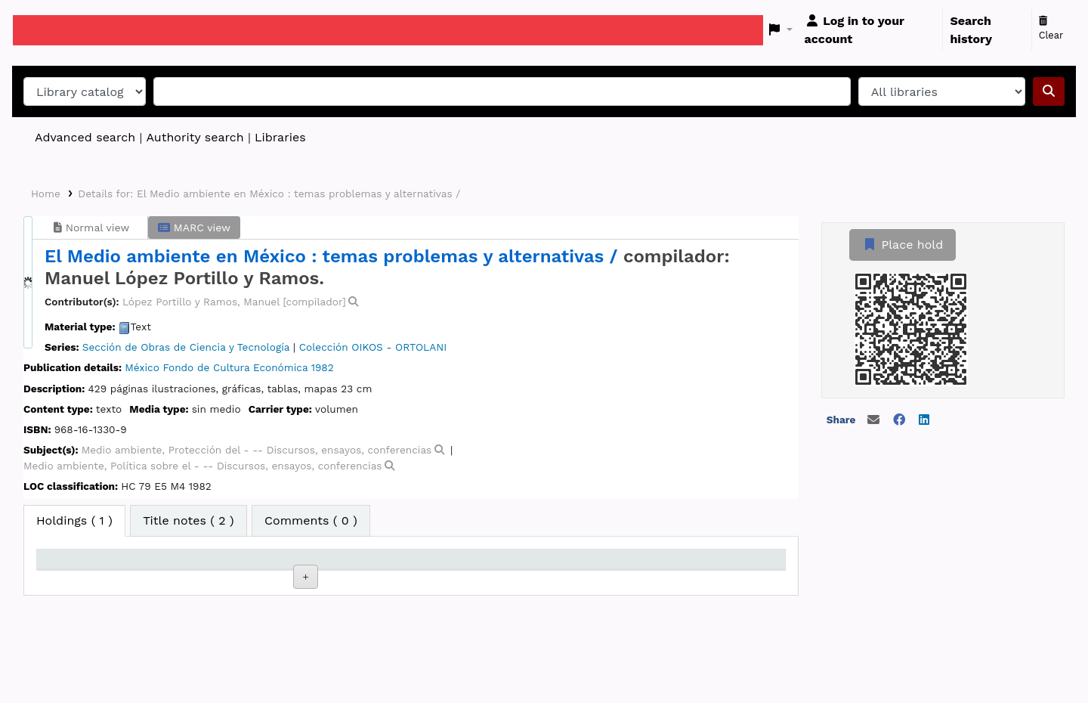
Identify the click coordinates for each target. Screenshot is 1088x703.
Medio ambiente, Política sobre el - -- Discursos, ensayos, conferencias (202, 466)
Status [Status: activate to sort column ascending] (491, 565)
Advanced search (85, 137)
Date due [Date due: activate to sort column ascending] (605, 565)
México (142, 367)
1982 (322, 367)
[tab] (188, 521)
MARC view (194, 227)
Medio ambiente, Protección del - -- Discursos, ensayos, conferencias (257, 450)
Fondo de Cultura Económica (235, 367)
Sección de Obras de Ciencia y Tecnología (185, 347)
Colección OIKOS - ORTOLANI (373, 347)
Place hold (902, 244)
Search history (971, 30)
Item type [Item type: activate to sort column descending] (72, 565)
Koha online (50, 30)
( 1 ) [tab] (74, 520)
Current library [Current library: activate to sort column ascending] (193, 565)
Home (45, 193)
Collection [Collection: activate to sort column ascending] (287, 565)
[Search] (1049, 91)
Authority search (194, 137)
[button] (781, 30)
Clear (1051, 29)
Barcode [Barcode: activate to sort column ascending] (709, 565)
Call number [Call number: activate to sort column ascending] (399, 565)
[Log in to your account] (871, 30)
